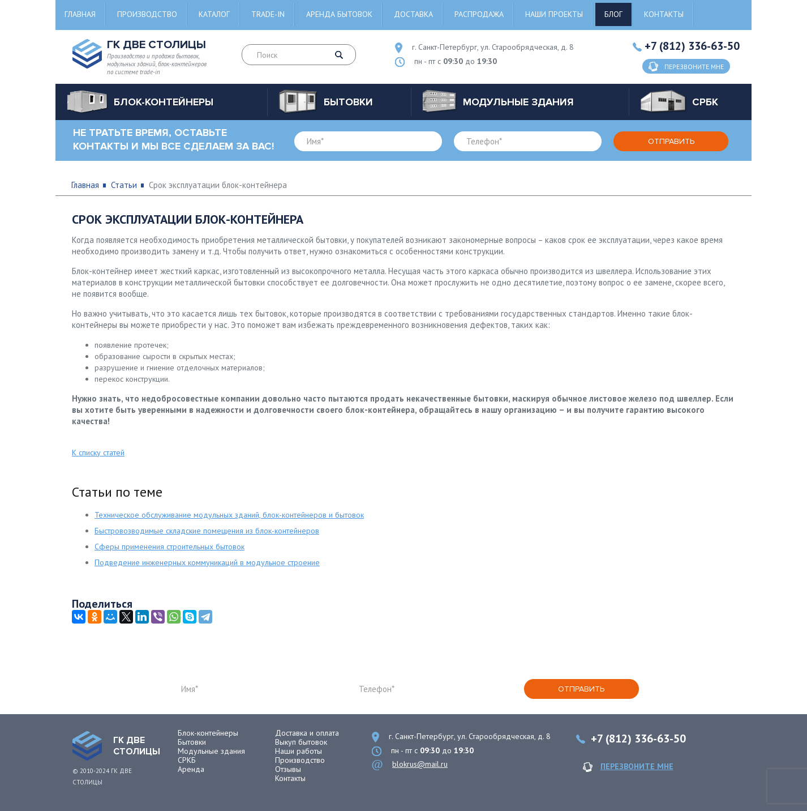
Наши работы (298, 750)
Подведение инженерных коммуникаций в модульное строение (207, 562)
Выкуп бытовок (301, 741)
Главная (80, 14)
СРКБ (187, 760)
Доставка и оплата (307, 732)
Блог (613, 14)
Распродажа (479, 14)
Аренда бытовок (339, 14)
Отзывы (288, 769)
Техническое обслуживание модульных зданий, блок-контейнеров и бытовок (229, 515)
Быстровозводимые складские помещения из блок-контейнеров (207, 531)
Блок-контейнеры (208, 732)
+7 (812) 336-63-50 (692, 46)
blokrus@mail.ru (420, 764)
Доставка (413, 14)
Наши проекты (554, 14)
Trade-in (268, 14)
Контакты (664, 14)
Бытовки (192, 741)
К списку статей (98, 452)
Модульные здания (211, 750)
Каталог (214, 14)
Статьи (124, 185)
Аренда (191, 769)
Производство (147, 14)
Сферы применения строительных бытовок (169, 546)
